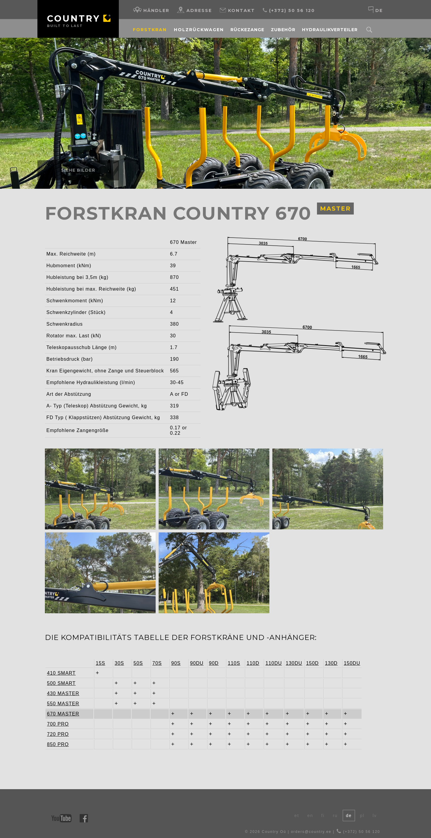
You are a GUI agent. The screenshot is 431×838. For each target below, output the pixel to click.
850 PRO (58, 744)
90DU (197, 663)
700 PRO (58, 724)
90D (213, 663)
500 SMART (59, 683)
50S (138, 663)
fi (323, 815)
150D (312, 663)
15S (100, 663)
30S (119, 663)
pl (362, 815)
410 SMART (59, 673)
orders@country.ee (311, 832)
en (310, 815)
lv (375, 815)
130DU (294, 663)
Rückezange (247, 29)
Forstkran (150, 29)
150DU (352, 663)
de (375, 9)
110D (253, 663)
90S (175, 663)
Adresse (194, 9)
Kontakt (237, 9)
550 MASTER (59, 703)
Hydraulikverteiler (330, 29)
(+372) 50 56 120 (288, 9)
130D (331, 663)
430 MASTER (59, 693)
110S (234, 663)
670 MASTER (59, 713)
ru (335, 815)
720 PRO (58, 734)
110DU (273, 663)
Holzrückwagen (199, 29)
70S (157, 663)
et (297, 815)
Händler (151, 9)
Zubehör (283, 29)
